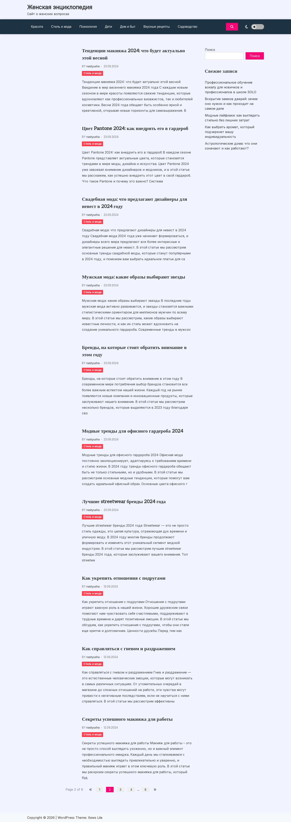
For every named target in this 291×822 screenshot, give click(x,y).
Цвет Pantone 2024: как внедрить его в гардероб (135, 128)
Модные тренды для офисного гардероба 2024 (132, 431)
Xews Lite (95, 818)
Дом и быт (128, 26)
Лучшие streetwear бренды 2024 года (124, 502)
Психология (88, 26)
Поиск (210, 50)
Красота (37, 26)
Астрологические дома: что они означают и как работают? (231, 145)
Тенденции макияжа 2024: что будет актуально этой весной (133, 54)
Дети (108, 26)
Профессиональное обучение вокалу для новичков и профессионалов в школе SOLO (230, 87)
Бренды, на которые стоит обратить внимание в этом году (134, 351)
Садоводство (187, 26)
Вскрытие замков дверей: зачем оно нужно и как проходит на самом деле (231, 104)
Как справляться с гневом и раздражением (128, 649)
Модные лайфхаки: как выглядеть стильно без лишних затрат (232, 117)
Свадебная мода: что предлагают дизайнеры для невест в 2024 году (134, 202)
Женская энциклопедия (59, 7)
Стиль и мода (61, 26)
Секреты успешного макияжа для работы (127, 719)
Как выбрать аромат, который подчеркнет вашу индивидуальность (229, 132)
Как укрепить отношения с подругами (123, 578)
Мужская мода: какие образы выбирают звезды (133, 277)
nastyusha (93, 66)
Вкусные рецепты (156, 26)
